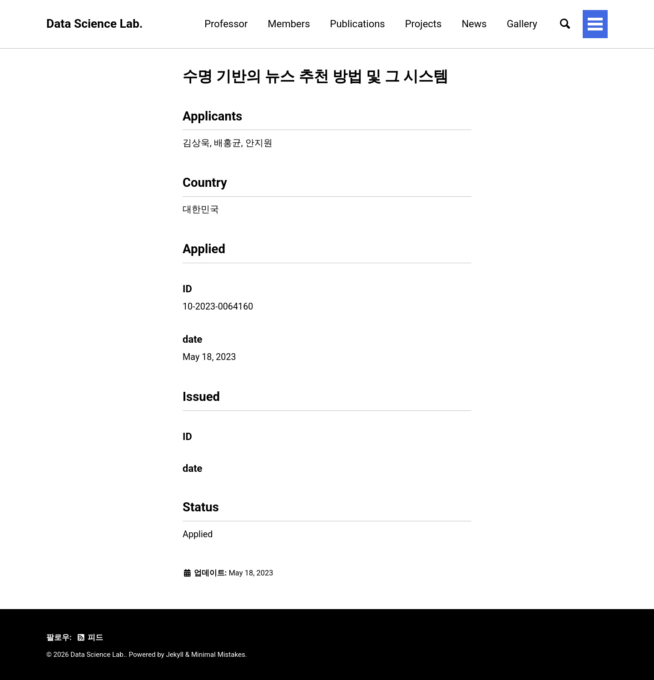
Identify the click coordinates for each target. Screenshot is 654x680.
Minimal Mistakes (218, 654)
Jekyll (175, 654)
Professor (226, 24)
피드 (89, 637)
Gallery (522, 24)
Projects (423, 24)
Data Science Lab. (94, 23)
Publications (357, 24)
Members (289, 24)
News (473, 24)
